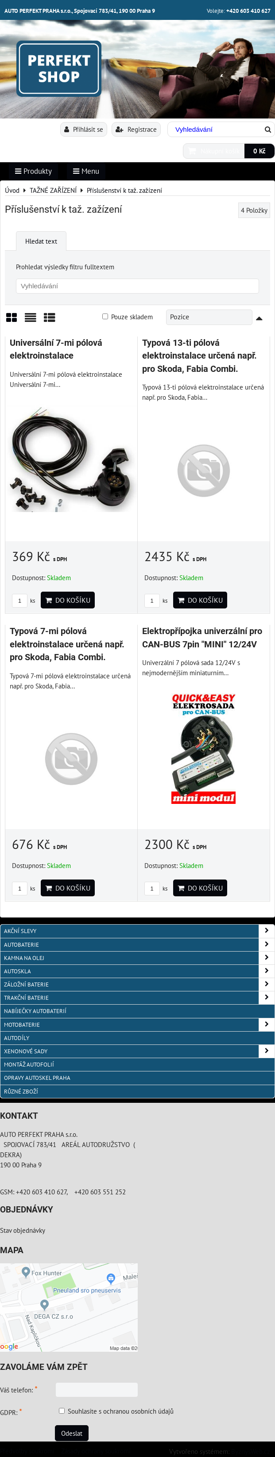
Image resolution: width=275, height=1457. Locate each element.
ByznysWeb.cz (250, 1451)
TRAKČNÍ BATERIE (139, 997)
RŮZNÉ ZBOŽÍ (21, 1091)
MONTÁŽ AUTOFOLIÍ (29, 1064)
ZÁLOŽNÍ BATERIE (139, 984)
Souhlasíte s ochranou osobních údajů (121, 1411)
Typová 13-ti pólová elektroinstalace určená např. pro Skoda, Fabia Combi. (199, 356)
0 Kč (259, 150)
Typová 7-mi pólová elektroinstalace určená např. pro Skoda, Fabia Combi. (67, 644)
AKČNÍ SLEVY (139, 931)
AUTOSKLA (139, 971)
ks (23, 600)
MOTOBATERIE (139, 1024)
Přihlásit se (83, 129)
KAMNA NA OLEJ (139, 958)
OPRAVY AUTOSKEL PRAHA (37, 1078)
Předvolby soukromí (27, 1450)
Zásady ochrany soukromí (96, 1450)
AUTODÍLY (16, 1038)
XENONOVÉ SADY (139, 1051)
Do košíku (67, 600)
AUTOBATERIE (139, 944)
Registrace (136, 129)
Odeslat (71, 1433)
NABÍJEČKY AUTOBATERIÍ (35, 1011)
